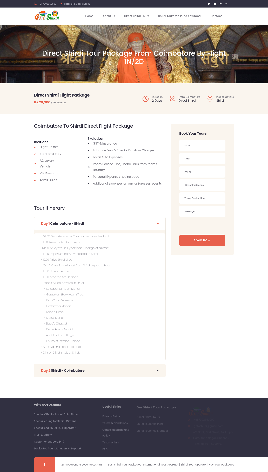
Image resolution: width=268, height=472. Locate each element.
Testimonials (110, 444)
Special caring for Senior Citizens (55, 422)
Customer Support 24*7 (49, 443)
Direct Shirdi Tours (136, 16)
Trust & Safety (43, 436)
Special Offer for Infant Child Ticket (56, 416)
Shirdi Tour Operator (194, 464)
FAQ (105, 451)
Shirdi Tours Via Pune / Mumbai (179, 16)
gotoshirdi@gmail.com (77, 3)
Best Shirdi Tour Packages (125, 464)
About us (109, 16)
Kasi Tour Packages (221, 464)
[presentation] (205, 225)
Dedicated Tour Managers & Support (57, 450)
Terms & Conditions (115, 424)
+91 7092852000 (47, 3)
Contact (216, 16)
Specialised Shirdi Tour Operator (55, 429)
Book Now (202, 240)
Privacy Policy (111, 418)
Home (89, 16)
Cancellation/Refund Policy (115, 434)
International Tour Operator (161, 464)
